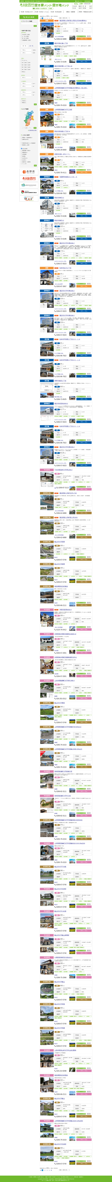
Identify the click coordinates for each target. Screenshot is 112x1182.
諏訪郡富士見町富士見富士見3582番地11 (73, 20)
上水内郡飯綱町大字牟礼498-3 (64, 680)
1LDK (28, 62)
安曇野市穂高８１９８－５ (68, 177)
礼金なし (23, 100)
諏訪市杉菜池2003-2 (61, 403)
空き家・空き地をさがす (27, 11)
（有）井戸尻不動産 (59, 36)
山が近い (23, 160)
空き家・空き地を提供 (56, 11)
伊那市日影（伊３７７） (62, 154)
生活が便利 (24, 148)
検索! (35, 25)
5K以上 (23, 71)
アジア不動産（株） (59, 190)
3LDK (28, 67)
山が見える (24, 158)
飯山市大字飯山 (59, 982)
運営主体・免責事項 (78, 1177)
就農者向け (24, 152)
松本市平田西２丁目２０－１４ (70, 339)
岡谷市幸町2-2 (59, 197)
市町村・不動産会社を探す (85, 11)
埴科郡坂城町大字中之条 (62, 796)
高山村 (55, 1068)
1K (22, 62)
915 (76, 4)
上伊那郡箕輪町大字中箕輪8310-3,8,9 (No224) (69, 843)
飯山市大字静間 (59, 564)
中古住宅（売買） (25, 34)
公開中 (81, 4)
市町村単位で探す (32, 130)
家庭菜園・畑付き (25, 150)
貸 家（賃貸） (25, 38)
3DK (25, 67)
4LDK (28, 69)
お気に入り (78, 1)
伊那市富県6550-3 (65, 609)
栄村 (55, 487)
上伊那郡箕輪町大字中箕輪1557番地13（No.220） (71, 88)
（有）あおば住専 (58, 284)
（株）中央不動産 (58, 627)
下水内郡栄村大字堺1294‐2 (63, 470)
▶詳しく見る (84, 38)
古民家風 (23, 154)
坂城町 (55, 789)
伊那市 (55, 170)
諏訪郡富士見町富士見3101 (69, 517)
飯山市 (55, 557)
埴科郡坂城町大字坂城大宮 (63, 771)
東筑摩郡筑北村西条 (61, 1075)
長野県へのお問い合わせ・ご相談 (40, 1177)
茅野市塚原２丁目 (60, 381)
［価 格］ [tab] (24, 45)
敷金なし (23, 102)
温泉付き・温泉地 (25, 161)
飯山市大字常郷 (59, 1028)
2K (22, 65)
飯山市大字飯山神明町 (61, 935)
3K (22, 67)
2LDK (28, 65)
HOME (30, 1177)
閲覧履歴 (87, 1)
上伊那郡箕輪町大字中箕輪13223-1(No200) (68, 1121)
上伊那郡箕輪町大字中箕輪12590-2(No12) (68, 749)
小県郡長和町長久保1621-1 (63, 957)
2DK (25, 65)
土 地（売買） (25, 36)
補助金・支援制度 (70, 11)
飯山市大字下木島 (60, 866)
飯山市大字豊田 (59, 703)
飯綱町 (55, 696)
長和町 (55, 975)
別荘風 (23, 156)
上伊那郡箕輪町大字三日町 (63, 109)
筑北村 (55, 602)
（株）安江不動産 (58, 147)
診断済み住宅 (24, 139)
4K (22, 69)
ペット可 (23, 163)
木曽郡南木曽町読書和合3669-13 (65, 634)
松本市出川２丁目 (65, 268)
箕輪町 (55, 102)
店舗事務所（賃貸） (26, 40)
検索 (35, 104)
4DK (25, 69)
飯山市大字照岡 (59, 542)
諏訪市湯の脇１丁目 (61, 43)
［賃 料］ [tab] (31, 45)
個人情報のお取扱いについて (67, 1177)
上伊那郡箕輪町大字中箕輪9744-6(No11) (67, 727)
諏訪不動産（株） (58, 396)
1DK (25, 62)
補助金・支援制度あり (26, 137)
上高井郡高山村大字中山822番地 (65, 1050)
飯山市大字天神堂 (60, 889)
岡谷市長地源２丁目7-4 (62, 131)
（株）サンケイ (58, 59)
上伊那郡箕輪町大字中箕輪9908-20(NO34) (68, 820)
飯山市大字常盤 (59, 1004)
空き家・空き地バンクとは (41, 11)
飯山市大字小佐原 (60, 911)
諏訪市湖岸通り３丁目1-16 (63, 66)
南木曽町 (56, 650)
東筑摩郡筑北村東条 (61, 586)
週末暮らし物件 (25, 145)
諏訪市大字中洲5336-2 (67, 243)
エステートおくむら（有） (60, 81)
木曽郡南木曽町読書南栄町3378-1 (65, 657)
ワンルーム (24, 60)
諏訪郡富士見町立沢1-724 (68, 493)
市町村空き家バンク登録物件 (28, 143)
